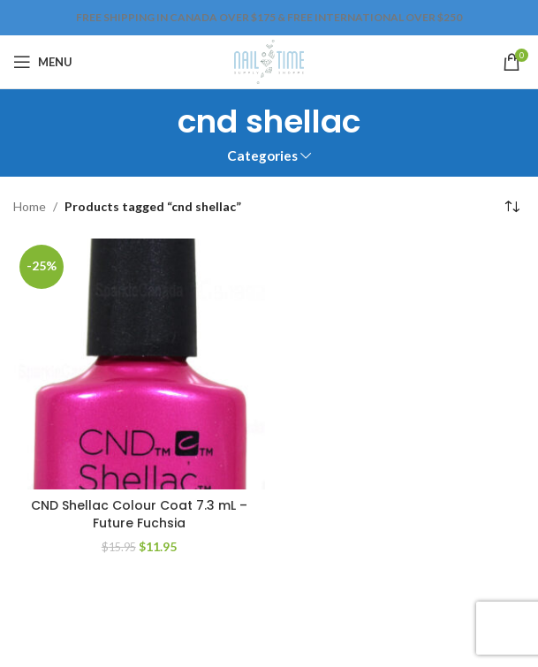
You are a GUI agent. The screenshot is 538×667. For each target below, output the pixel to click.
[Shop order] (511, 207)
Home (29, 206)
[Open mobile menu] (42, 62)
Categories (262, 156)
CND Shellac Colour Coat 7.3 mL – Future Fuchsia (139, 514)
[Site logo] (269, 60)
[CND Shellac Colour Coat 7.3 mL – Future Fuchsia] (139, 364)
